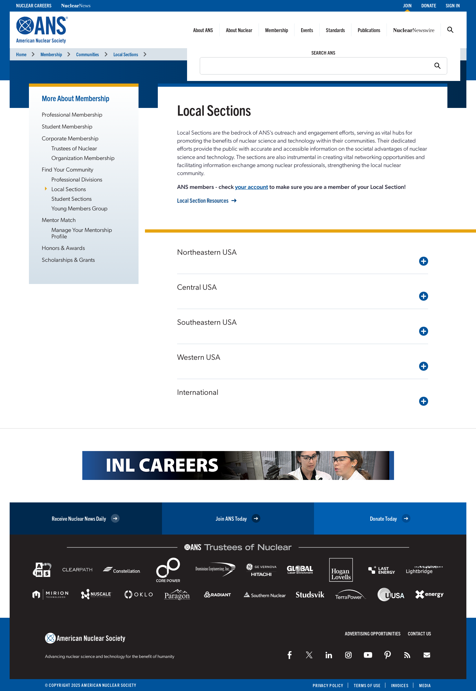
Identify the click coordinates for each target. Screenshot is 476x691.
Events (307, 30)
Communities (87, 54)
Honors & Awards (63, 247)
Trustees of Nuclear (74, 148)
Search (450, 30)
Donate (428, 5)
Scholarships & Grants (68, 259)
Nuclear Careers (33, 5)
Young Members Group (79, 208)
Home (21, 54)
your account (251, 186)
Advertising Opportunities (372, 633)
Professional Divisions (76, 179)
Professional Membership (72, 114)
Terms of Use (367, 685)
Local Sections (125, 54)
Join (407, 5)
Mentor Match (59, 219)
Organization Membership (82, 157)
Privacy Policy (328, 685)
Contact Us (419, 633)
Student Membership (67, 126)
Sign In (453, 5)
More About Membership (75, 98)
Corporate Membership (70, 138)
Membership (276, 30)
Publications (369, 30)
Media (425, 685)
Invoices (400, 685)
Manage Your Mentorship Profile (81, 233)
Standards (335, 30)
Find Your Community (67, 169)
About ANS (203, 30)
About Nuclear (239, 30)
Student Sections (71, 198)
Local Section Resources (203, 200)
